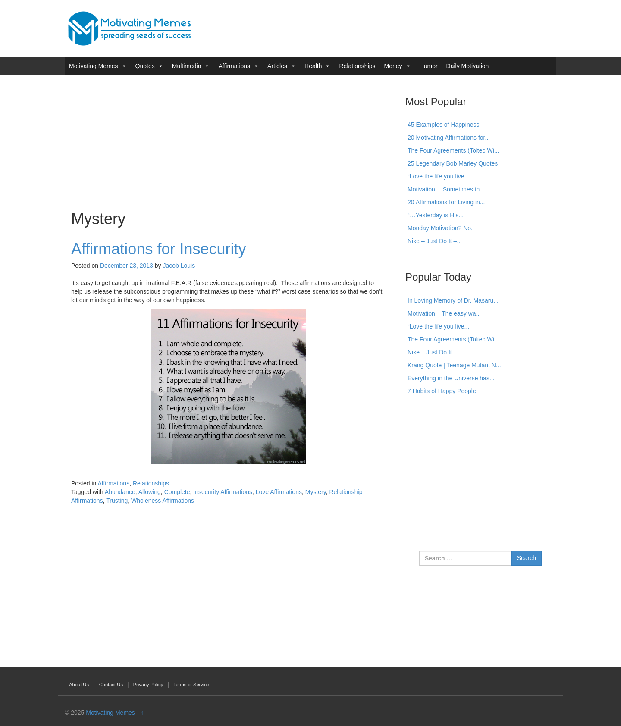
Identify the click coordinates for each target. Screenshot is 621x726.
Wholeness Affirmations (162, 500)
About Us (79, 684)
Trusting (117, 500)
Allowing (149, 491)
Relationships (357, 66)
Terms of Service (191, 684)
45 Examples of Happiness (444, 124)
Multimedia (186, 66)
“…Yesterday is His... (436, 215)
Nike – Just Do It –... (435, 241)
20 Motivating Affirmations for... (449, 137)
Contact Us (111, 684)
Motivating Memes (93, 66)
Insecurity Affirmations (222, 491)
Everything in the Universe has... (451, 378)
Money (393, 66)
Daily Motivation (467, 66)
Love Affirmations (279, 491)
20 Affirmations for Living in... (446, 202)
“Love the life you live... (438, 176)
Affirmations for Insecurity (158, 249)
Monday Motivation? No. (440, 228)
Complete (177, 491)
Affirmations (234, 66)
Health (313, 66)
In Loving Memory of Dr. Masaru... (453, 300)
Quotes (145, 66)
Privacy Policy (148, 684)
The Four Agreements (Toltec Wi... (453, 150)
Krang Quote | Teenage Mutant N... (454, 365)
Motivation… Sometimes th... (446, 189)
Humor (429, 66)
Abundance (120, 491)
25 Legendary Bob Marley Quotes (453, 163)
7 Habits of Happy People (442, 391)
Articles (277, 66)
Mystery (315, 491)
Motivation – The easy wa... (444, 313)
